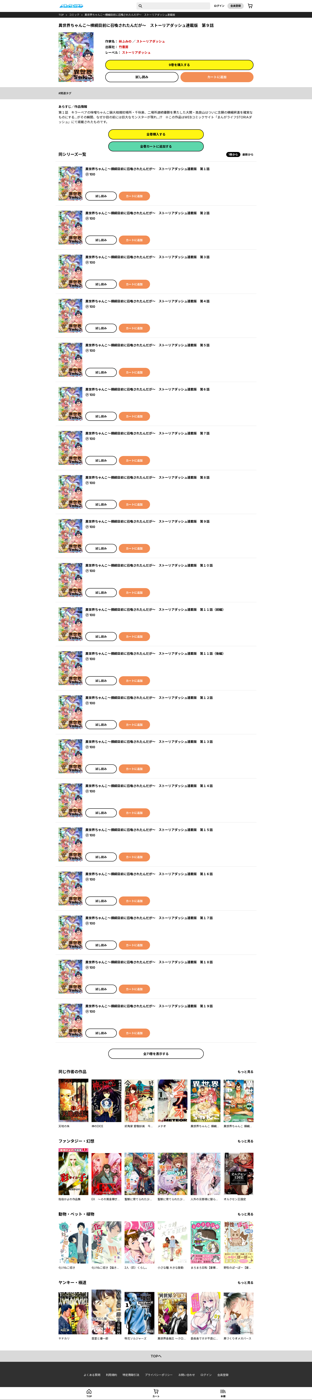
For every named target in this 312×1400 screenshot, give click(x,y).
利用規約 (111, 1375)
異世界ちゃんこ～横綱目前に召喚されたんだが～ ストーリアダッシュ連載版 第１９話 (149, 1006)
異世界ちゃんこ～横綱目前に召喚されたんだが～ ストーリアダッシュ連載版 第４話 (147, 301)
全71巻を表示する (156, 1054)
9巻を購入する (179, 65)
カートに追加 (216, 77)
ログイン (219, 5)
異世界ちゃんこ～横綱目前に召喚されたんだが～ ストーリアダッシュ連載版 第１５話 (149, 830)
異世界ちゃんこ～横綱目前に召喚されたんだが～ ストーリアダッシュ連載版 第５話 (147, 345)
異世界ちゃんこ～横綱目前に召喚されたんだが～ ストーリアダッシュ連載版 (130, 14)
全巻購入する (156, 134)
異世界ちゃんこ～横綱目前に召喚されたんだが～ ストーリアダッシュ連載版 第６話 (147, 389)
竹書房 (123, 47)
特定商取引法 (131, 1375)
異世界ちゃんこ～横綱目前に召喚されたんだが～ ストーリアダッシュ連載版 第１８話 (149, 962)
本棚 (223, 1396)
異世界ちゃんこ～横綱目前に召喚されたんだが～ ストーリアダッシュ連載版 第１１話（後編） (155, 654)
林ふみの (125, 41)
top (61, 14)
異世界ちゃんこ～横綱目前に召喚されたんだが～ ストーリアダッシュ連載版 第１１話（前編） (155, 610)
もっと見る (246, 1072)
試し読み (142, 77)
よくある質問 (92, 1375)
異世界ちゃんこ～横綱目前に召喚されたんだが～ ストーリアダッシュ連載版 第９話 (147, 521)
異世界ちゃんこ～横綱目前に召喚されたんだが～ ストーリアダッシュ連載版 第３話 (147, 257)
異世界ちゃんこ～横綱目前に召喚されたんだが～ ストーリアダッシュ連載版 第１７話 (149, 918)
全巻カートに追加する (156, 146)
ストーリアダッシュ (150, 41)
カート (156, 1396)
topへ (156, 1356)
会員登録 (235, 5)
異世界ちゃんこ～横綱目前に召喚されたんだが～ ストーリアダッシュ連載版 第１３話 (149, 742)
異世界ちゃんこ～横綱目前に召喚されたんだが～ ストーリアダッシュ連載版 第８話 (147, 477)
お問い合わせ (186, 1375)
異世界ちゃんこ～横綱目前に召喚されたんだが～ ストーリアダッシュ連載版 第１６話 (149, 874)
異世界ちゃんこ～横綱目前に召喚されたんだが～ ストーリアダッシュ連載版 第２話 (147, 213)
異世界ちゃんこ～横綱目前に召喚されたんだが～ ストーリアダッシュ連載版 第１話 (147, 169)
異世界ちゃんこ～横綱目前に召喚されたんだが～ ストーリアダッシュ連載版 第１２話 (149, 698)
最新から (248, 154)
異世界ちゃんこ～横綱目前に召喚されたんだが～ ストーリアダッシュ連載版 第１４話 (149, 786)
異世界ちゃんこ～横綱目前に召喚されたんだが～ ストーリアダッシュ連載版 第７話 (147, 433)
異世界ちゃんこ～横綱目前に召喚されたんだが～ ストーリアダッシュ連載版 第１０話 (149, 565)
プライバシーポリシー (159, 1375)
